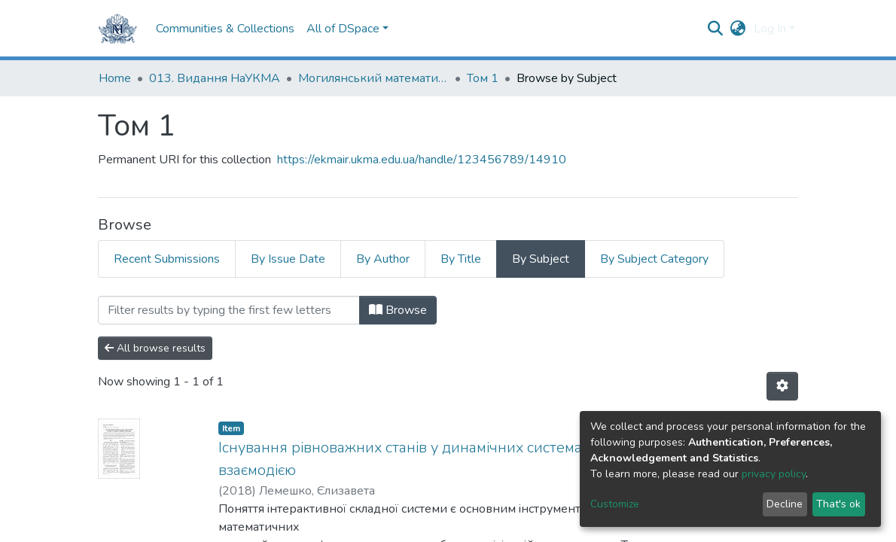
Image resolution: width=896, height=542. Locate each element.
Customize (614, 504)
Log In (770, 28)
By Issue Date (288, 259)
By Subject (540, 259)
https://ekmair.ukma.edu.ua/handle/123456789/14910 (421, 159)
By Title (460, 259)
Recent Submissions (167, 259)
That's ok (838, 504)
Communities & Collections (225, 28)
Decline (784, 504)
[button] (738, 29)
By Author (383, 259)
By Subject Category (654, 259)
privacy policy (774, 474)
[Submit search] (716, 28)
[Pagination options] (782, 386)
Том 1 (482, 78)
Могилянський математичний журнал (373, 78)
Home (115, 78)
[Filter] (229, 310)
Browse (398, 310)
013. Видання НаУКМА (214, 78)
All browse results (155, 348)
